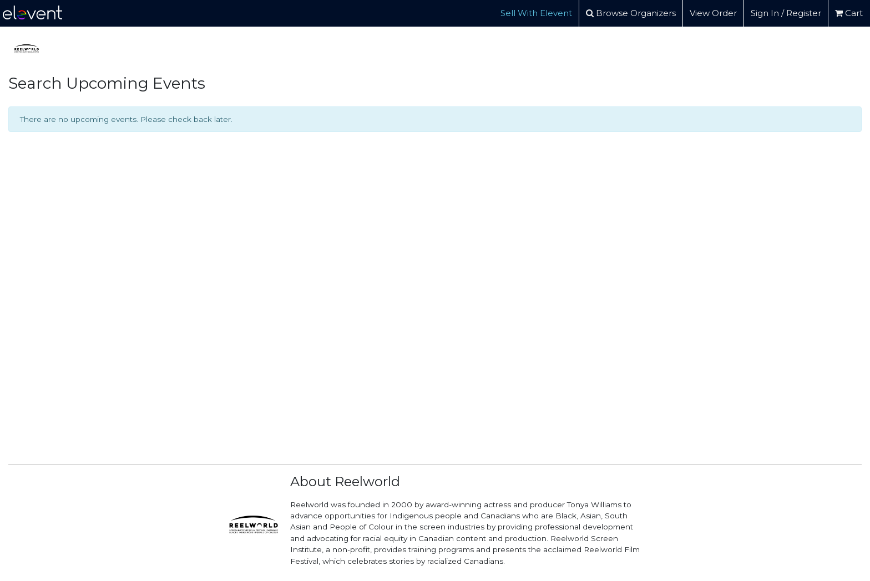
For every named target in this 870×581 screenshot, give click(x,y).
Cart (849, 13)
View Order (713, 13)
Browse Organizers (631, 13)
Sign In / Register (786, 13)
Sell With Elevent (536, 13)
